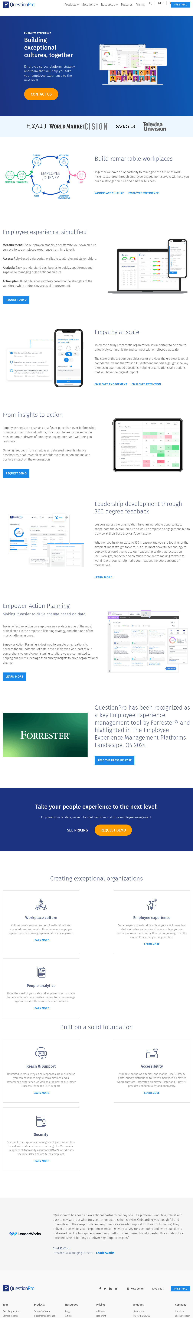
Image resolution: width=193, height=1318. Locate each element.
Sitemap (71, 1310)
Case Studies (71, 1210)
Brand (178, 1219)
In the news (180, 1201)
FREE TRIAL (179, 10)
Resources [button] (108, 10)
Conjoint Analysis (141, 1197)
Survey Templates (73, 1205)
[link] (157, 3)
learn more (32, 944)
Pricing (139, 10)
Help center (134, 1169)
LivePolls (38, 1224)
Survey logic (9, 1201)
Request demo (16, 300)
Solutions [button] (89, 10)
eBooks (69, 1201)
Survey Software (42, 1192)
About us (179, 1192)
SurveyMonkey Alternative (109, 1221)
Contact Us (180, 1228)
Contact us (41, 94)
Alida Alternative (104, 1225)
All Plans (100, 1192)
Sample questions (12, 1192)
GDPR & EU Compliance (144, 1224)
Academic (101, 1201)
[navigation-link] (169, 3)
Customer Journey (141, 1233)
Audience (38, 1210)
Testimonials (181, 1205)
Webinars (69, 1219)
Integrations (9, 1210)
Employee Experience (44, 1201)
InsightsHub (40, 1228)
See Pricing (76, 830)
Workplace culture (109, 193)
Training (69, 1214)
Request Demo (113, 830)
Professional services (13, 1214)
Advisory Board (182, 1210)
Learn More (103, 578)
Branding (7, 1205)
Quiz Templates (72, 1228)
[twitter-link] (104, 1169)
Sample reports (10, 1196)
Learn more (14, 678)
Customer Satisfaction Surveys (147, 1210)
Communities (40, 1205)
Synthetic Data (139, 1238)
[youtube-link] (114, 1169)
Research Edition (42, 1219)
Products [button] (71, 10)
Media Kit (179, 1223)
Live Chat (156, 1169)
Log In (182, 3)
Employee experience (143, 193)
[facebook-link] (99, 1169)
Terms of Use (114, 1310)
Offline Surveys (139, 1206)
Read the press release (114, 761)
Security (7, 1219)
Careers (178, 1214)
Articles (69, 1196)
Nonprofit (101, 1196)
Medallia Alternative (106, 1230)
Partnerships (181, 1233)
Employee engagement (111, 384)
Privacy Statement (91, 1310)
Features (126, 10)
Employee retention (146, 384)
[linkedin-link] (109, 1169)
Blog (67, 1192)
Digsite (37, 1233)
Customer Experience (44, 1196)
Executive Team (182, 1196)
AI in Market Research (75, 1223)
